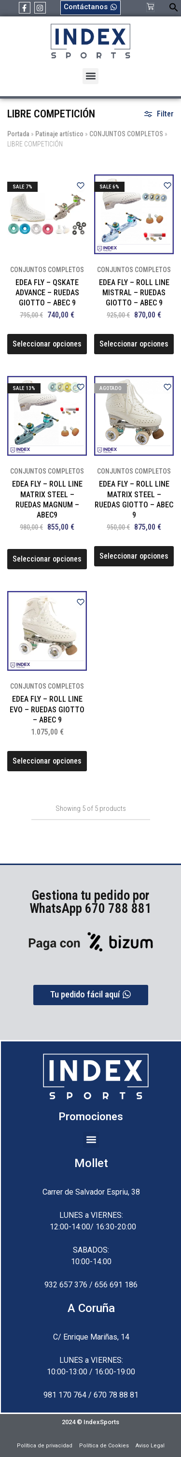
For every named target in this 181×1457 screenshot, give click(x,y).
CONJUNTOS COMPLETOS (126, 134)
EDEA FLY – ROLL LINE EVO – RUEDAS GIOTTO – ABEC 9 (47, 709)
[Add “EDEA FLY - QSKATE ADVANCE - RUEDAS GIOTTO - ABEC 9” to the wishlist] (80, 186)
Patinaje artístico (59, 134)
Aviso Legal (150, 1446)
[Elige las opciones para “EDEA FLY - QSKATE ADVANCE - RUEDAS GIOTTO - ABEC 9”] (47, 344)
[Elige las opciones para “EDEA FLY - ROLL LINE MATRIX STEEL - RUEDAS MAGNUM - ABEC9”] (47, 559)
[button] (174, 9)
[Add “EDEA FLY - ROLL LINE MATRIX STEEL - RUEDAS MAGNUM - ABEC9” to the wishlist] (80, 387)
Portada (18, 134)
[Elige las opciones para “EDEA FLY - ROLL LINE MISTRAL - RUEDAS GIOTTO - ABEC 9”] (134, 344)
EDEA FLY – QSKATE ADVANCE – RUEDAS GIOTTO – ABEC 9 (47, 293)
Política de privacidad (44, 1446)
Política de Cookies (104, 1446)
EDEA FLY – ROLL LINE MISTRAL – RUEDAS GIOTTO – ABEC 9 (134, 293)
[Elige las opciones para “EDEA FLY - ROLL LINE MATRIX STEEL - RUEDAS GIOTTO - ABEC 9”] (134, 556)
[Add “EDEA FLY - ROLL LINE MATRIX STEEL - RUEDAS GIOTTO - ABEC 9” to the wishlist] (167, 387)
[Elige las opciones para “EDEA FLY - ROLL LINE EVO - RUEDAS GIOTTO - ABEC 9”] (47, 761)
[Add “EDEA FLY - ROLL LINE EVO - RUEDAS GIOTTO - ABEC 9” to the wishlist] (80, 602)
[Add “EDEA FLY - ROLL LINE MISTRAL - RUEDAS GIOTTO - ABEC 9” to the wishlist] (167, 186)
